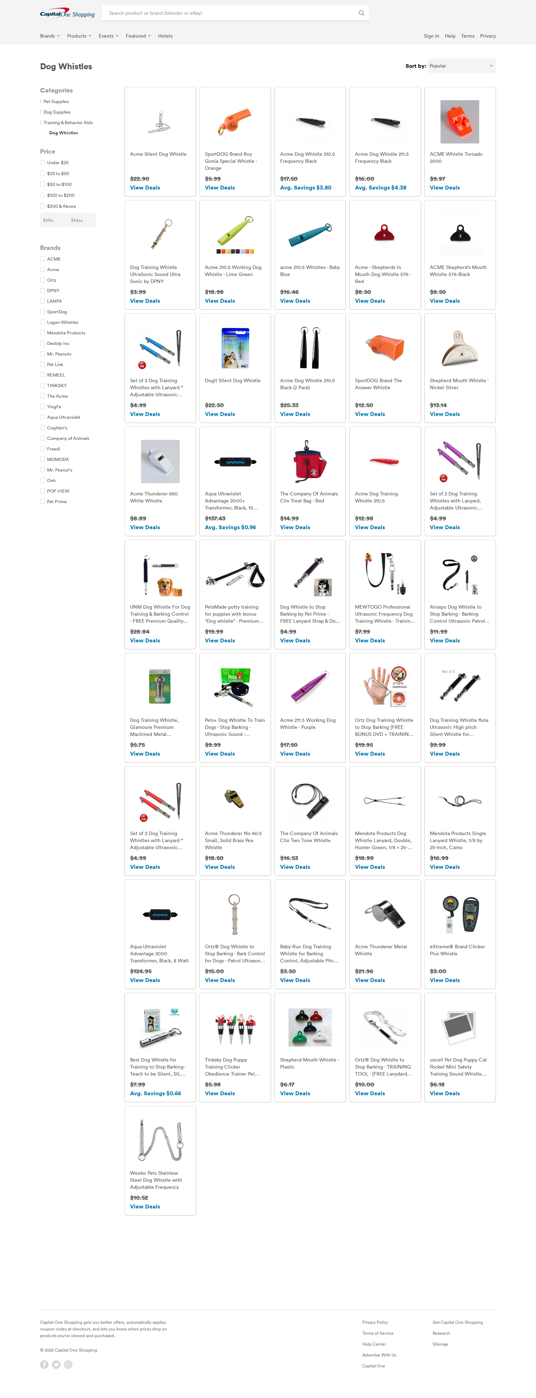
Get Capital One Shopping (458, 1329)
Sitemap (440, 1351)
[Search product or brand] (235, 13)
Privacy (488, 35)
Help (450, 35)
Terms (467, 35)
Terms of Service (378, 1340)
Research (441, 1340)
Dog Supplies (55, 112)
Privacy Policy (375, 1329)
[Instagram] (68, 1371)
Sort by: (416, 66)
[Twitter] (56, 1371)
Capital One (373, 1373)
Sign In (431, 35)
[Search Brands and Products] (361, 13)
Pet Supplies (54, 101)
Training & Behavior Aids (66, 122)
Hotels (165, 35)
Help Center (374, 1351)
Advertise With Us (379, 1362)
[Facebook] (44, 1371)
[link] (67, 12)
